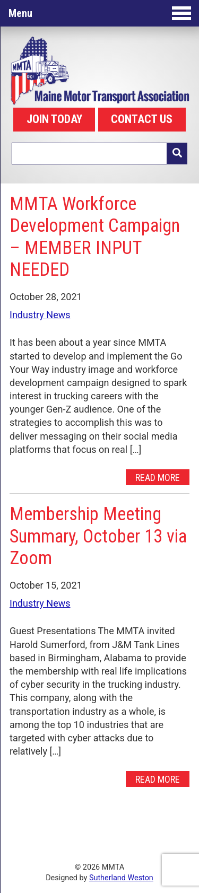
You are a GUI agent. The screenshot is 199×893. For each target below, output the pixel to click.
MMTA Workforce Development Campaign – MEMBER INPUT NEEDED (95, 237)
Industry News (40, 314)
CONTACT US (141, 119)
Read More (157, 477)
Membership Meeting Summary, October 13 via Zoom (98, 535)
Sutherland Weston (121, 877)
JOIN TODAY (54, 119)
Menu (99, 13)
